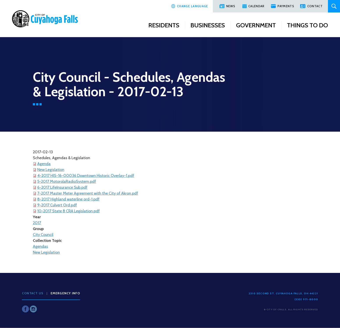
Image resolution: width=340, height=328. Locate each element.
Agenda (44, 163)
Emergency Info (65, 293)
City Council (43, 234)
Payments (286, 6)
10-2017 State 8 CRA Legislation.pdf (68, 211)
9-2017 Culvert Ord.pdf (57, 205)
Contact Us (32, 293)
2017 (37, 222)
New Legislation (50, 169)
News (230, 6)
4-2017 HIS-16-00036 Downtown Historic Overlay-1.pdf (85, 175)
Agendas (40, 246)
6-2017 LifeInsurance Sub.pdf (62, 187)
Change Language (192, 6)
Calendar (256, 6)
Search (334, 6)
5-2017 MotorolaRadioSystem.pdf (66, 181)
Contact (315, 6)
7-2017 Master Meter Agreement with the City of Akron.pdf (87, 193)
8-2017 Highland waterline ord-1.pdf (68, 199)
